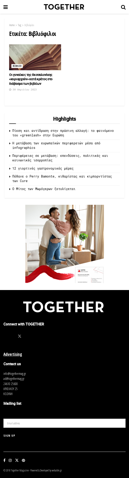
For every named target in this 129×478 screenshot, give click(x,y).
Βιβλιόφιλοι (29, 25)
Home (12, 25)
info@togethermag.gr (14, 373)
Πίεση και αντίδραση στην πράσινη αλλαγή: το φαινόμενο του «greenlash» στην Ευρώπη (63, 132)
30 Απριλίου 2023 (23, 89)
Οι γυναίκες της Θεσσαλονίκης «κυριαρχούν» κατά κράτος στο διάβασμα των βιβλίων (30, 79)
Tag (19, 25)
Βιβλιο (17, 66)
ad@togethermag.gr (13, 378)
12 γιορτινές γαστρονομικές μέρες (43, 168)
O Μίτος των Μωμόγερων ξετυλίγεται (43, 189)
